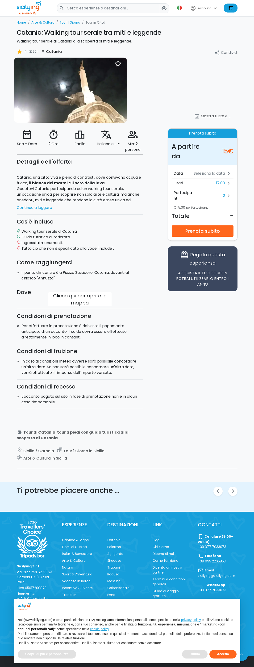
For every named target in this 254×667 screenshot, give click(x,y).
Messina (114, 581)
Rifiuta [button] (195, 654)
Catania (114, 540)
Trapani (113, 567)
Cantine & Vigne (75, 540)
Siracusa (114, 560)
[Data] (204, 173)
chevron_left (218, 491)
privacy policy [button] (191, 620)
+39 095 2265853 (212, 561)
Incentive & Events (77, 588)
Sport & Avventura (77, 574)
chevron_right (233, 491)
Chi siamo (161, 547)
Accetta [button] (223, 654)
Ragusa (113, 574)
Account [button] (204, 8)
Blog (156, 540)
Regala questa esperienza (202, 268)
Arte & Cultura (74, 560)
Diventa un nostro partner (167, 570)
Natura (67, 567)
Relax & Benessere (77, 553)
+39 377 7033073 (212, 547)
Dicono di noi (163, 553)
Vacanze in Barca (76, 581)
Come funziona (165, 560)
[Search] (113, 8)
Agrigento (115, 553)
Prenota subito (202, 231)
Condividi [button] (225, 53)
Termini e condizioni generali (169, 582)
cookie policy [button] (99, 629)
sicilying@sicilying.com (216, 575)
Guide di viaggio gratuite (166, 593)
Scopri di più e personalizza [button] (47, 654)
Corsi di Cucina (74, 547)
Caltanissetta (118, 588)
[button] (180, 8)
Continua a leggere (34, 207)
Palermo (114, 547)
